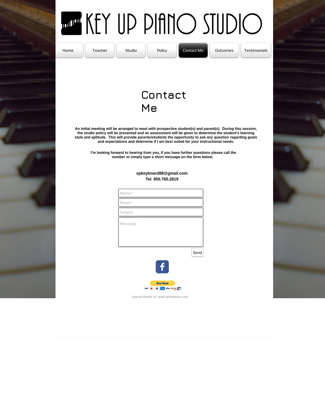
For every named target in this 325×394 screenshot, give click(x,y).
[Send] (197, 252)
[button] (162, 285)
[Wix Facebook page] (162, 266)
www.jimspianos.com (173, 296)
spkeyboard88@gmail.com (162, 173)
